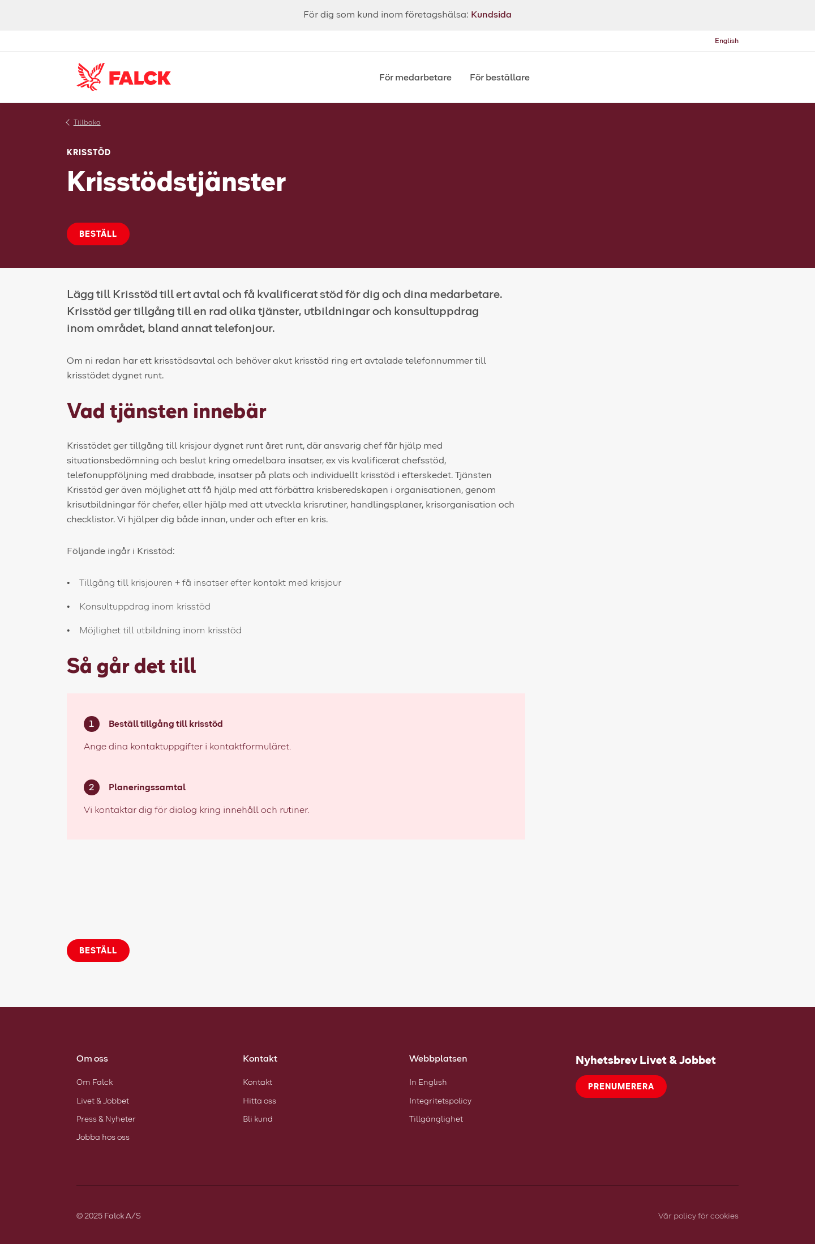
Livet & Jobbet (102, 1100)
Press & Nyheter (106, 1118)
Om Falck (94, 1081)
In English (428, 1081)
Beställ (98, 233)
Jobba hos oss (103, 1136)
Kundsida (491, 14)
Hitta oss (259, 1100)
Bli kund (258, 1118)
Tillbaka (87, 122)
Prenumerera (621, 1086)
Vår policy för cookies (698, 1215)
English (727, 40)
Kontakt (257, 1081)
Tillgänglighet (436, 1118)
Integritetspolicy (440, 1100)
